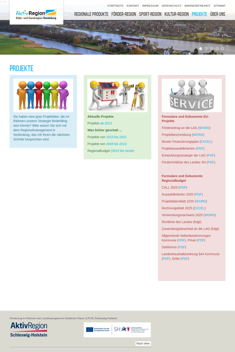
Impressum (150, 5)
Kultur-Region (177, 14)
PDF (200, 148)
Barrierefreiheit (197, 5)
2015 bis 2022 (116, 137)
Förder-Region (124, 14)
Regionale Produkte (91, 14)
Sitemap (219, 5)
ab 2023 (106, 123)
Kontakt (133, 5)
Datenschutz (171, 5)
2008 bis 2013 (116, 144)
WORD (204, 128)
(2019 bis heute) (122, 151)
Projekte (199, 14)
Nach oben (143, 343)
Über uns (217, 14)
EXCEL (206, 141)
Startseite (115, 5)
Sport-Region (150, 14)
